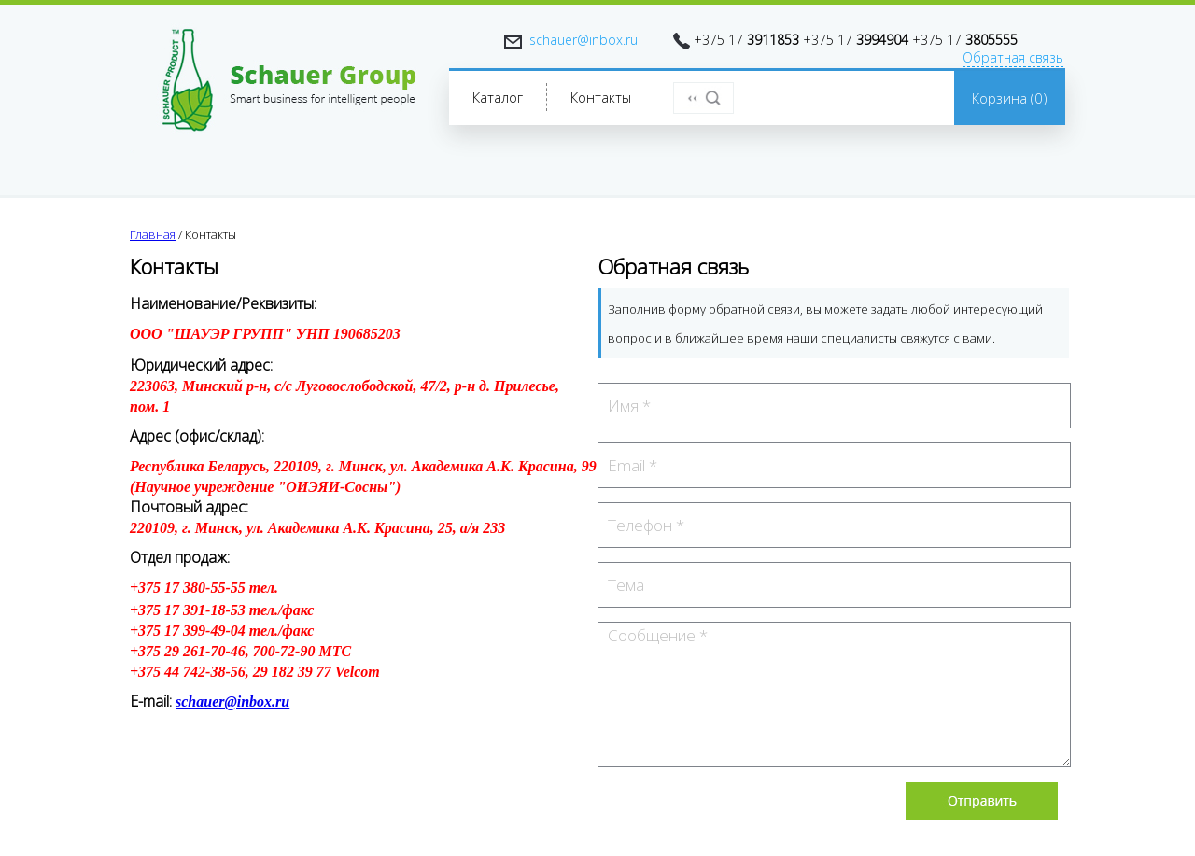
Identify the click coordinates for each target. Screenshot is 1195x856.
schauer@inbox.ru (583, 40)
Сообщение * (834, 694)
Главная (153, 234)
